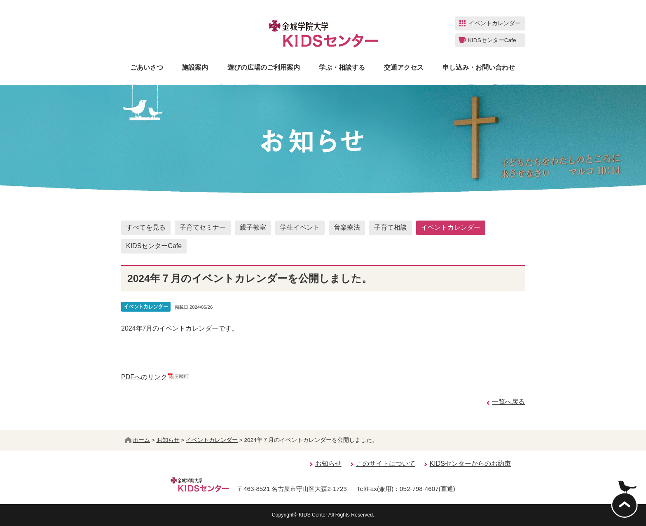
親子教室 (253, 227)
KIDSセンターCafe (154, 245)
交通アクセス (404, 67)
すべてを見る (146, 227)
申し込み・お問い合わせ (478, 67)
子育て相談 (390, 227)
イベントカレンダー (450, 227)
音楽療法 (347, 227)
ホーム (137, 440)
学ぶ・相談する (342, 67)
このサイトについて (385, 463)
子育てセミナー (203, 227)
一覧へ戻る (508, 401)
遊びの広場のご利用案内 (263, 67)
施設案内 (195, 67)
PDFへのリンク (155, 376)
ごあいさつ (146, 67)
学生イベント (300, 227)
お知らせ (168, 440)
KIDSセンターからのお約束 (470, 463)
